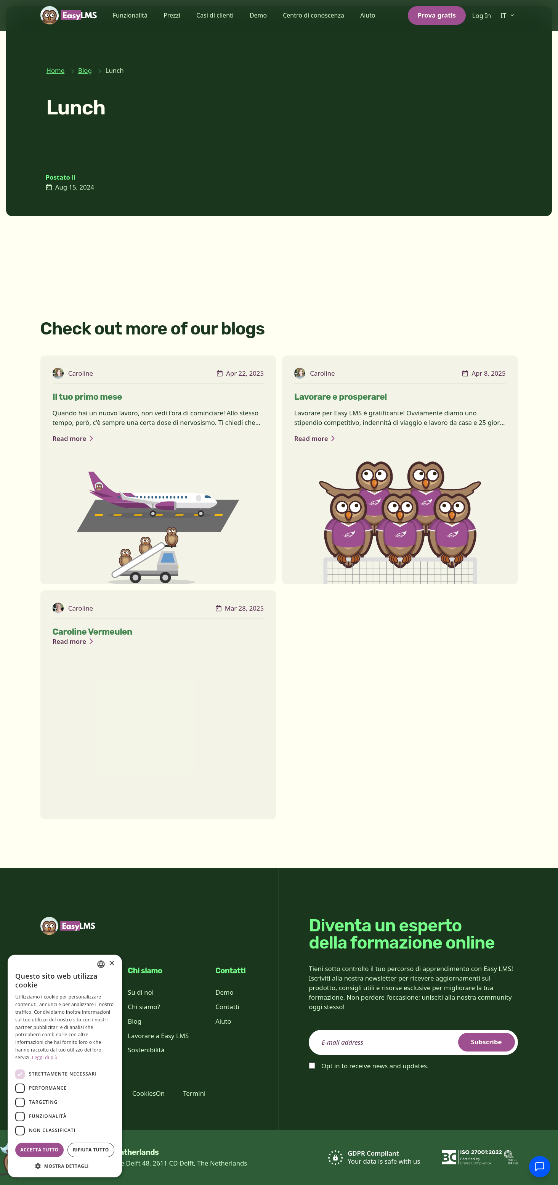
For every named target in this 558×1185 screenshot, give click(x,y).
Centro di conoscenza (313, 15)
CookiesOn (148, 1093)
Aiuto (367, 15)
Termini (194, 1093)
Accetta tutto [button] (39, 1149)
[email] (413, 1042)
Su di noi (141, 992)
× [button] (111, 963)
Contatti (227, 1006)
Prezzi (172, 15)
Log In (481, 15)
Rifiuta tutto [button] (91, 1149)
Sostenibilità (146, 1049)
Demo (258, 15)
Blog (85, 70)
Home (55, 70)
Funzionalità (130, 15)
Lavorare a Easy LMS (158, 1035)
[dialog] (65, 1066)
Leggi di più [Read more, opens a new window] (45, 1057)
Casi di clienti (215, 15)
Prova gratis (437, 15)
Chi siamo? (144, 1006)
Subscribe (486, 1041)
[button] (64, 1166)
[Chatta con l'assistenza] (539, 1166)
